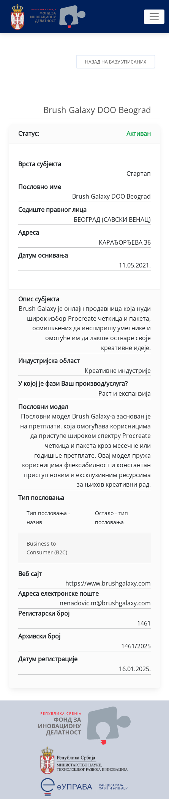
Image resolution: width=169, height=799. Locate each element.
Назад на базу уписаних (115, 62)
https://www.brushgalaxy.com (84, 584)
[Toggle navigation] (154, 17)
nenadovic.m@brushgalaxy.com (84, 604)
